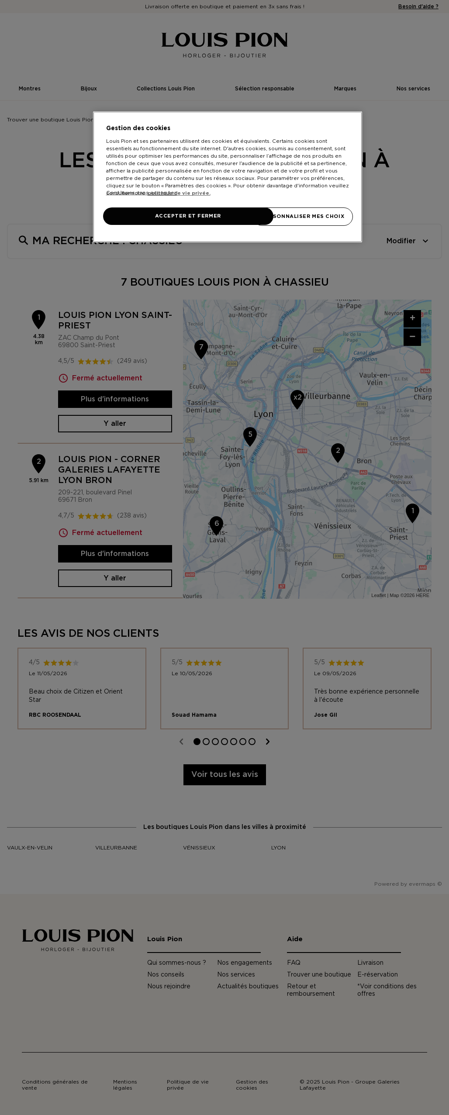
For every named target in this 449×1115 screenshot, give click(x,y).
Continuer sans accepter (141, 192)
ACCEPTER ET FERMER (188, 216)
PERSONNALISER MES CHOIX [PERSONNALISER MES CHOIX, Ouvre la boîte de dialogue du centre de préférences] (303, 216)
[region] (228, 176)
